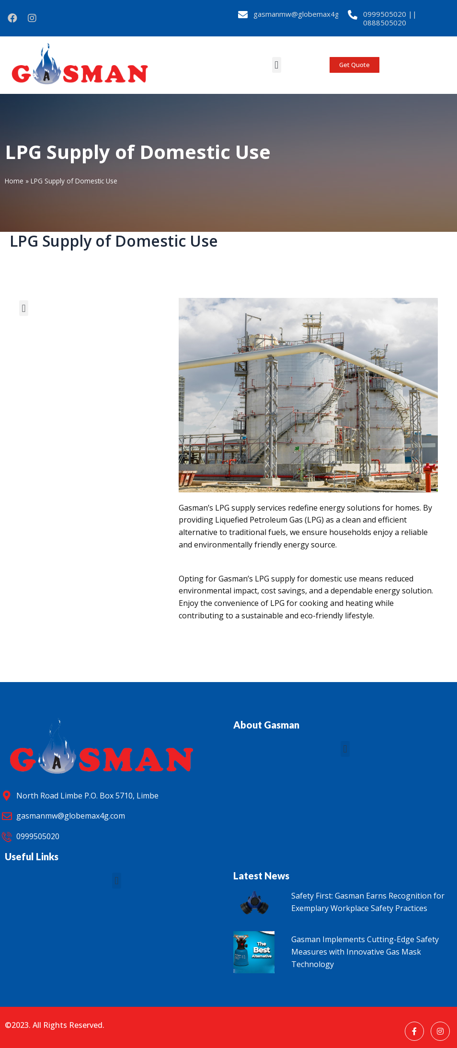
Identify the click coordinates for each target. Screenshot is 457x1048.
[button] (276, 65)
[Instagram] (440, 1031)
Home (14, 180)
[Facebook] (414, 1031)
